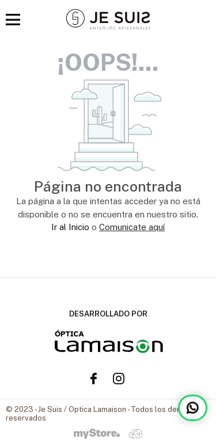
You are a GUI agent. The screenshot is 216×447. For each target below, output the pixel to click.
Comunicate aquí (132, 227)
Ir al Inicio (70, 227)
